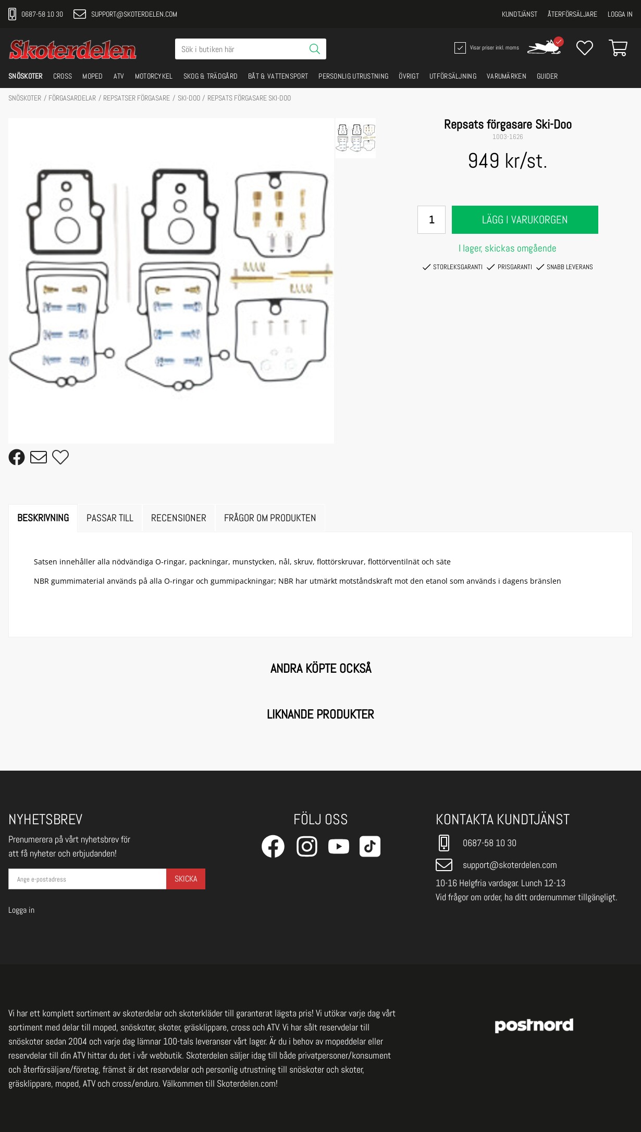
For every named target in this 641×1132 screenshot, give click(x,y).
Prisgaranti (509, 267)
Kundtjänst (519, 14)
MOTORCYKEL (154, 76)
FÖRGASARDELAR (72, 98)
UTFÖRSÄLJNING (452, 76)
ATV (119, 76)
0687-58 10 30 (35, 14)
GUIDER (547, 76)
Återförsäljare (572, 14)
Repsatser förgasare (136, 98)
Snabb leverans (564, 267)
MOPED (92, 76)
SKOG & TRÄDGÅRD (210, 76)
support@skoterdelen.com (125, 14)
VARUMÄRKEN (506, 76)
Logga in (620, 14)
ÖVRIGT (409, 76)
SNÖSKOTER (25, 76)
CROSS (62, 76)
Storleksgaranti (453, 267)
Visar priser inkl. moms (485, 48)
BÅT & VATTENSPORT (278, 76)
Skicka (186, 878)
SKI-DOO (189, 98)
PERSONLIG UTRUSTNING (353, 76)
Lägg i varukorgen (525, 220)
